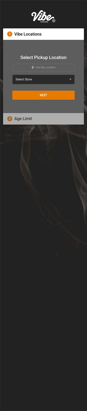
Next (43, 95)
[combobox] (43, 79)
